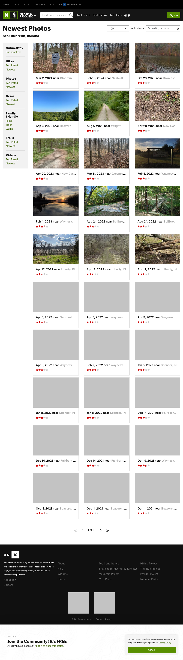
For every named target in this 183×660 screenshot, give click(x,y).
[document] (152, 645)
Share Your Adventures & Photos (118, 568)
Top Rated (12, 65)
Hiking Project (148, 563)
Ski (52, 4)
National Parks (149, 579)
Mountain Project (109, 573)
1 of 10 (91, 529)
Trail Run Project (150, 568)
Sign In (173, 15)
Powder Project (149, 573)
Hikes (9, 120)
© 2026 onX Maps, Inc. (82, 619)
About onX (10, 579)
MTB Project (106, 579)
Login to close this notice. (50, 645)
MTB (17, 4)
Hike (26, 4)
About (61, 563)
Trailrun (40, 4)
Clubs (61, 579)
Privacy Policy (165, 643)
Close (151, 649)
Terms (99, 619)
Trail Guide (83, 15)
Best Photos (100, 15)
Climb (6, 4)
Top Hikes (116, 15)
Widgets (63, 573)
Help (60, 568)
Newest (10, 69)
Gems (9, 128)
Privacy (108, 619)
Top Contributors (109, 563)
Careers (8, 584)
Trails (9, 124)
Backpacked (13, 52)
